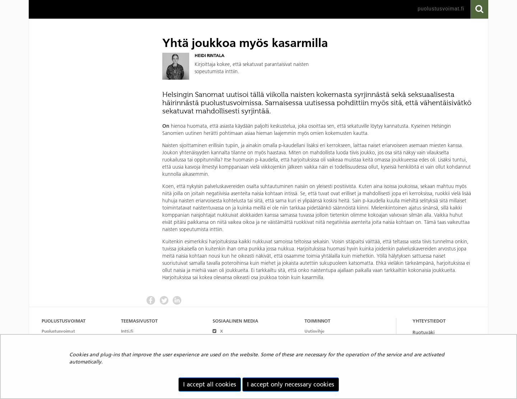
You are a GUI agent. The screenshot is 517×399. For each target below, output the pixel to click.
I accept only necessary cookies (290, 384)
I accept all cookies (209, 384)
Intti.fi (127, 331)
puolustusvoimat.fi (441, 8)
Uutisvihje (314, 331)
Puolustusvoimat (58, 331)
